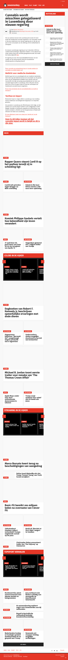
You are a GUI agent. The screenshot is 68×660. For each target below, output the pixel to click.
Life (43, 5)
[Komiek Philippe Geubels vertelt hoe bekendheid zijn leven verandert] (23, 204)
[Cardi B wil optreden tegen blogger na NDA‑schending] (13, 177)
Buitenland (28, 181)
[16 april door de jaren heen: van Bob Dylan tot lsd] (29, 559)
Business (6, 609)
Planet (35, 5)
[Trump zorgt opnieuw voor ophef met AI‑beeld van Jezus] (34, 387)
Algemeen (24, 563)
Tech (39, 5)
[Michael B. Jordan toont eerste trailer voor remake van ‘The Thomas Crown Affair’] (23, 358)
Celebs (6, 157)
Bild (18, 55)
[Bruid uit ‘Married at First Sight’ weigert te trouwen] (34, 520)
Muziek (6, 589)
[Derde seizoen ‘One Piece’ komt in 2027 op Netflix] (12, 418)
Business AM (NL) (8, 656)
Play (30, 5)
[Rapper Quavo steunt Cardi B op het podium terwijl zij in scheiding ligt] (23, 147)
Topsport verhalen (29, 9)
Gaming (24, 421)
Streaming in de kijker (18, 9)
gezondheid (28, 331)
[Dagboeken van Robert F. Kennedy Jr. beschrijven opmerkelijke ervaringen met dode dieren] (23, 294)
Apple (5, 392)
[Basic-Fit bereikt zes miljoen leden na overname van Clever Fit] (23, 491)
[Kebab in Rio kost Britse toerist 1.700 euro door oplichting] (34, 177)
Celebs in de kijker (7, 9)
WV (6, 31)
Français (63, 1)
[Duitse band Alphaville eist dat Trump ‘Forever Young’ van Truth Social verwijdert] (9, 475)
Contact (62, 656)
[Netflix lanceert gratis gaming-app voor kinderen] (29, 418)
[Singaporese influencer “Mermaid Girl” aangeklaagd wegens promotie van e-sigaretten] (13, 326)
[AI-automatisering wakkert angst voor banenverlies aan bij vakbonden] (9, 607)
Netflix (7, 421)
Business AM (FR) (17, 656)
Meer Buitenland (57, 64)
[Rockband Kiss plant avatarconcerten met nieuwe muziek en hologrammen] (13, 585)
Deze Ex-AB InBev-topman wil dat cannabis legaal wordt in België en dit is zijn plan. (22, 121)
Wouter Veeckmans (18, 29)
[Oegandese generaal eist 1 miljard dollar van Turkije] (34, 234)
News (26, 5)
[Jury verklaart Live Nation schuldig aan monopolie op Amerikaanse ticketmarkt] (34, 585)
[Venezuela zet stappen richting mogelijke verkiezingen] (34, 625)
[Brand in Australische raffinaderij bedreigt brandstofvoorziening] (9, 615)
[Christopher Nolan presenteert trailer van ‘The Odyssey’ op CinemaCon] (9, 544)
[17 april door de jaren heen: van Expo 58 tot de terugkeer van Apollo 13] (13, 234)
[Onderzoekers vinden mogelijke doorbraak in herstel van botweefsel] (34, 326)
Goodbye (25, 656)
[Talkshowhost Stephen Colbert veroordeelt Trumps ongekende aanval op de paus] (13, 520)
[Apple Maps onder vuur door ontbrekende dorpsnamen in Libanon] (13, 387)
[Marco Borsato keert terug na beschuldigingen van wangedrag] (23, 449)
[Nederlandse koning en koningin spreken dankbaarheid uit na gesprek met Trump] (13, 625)
